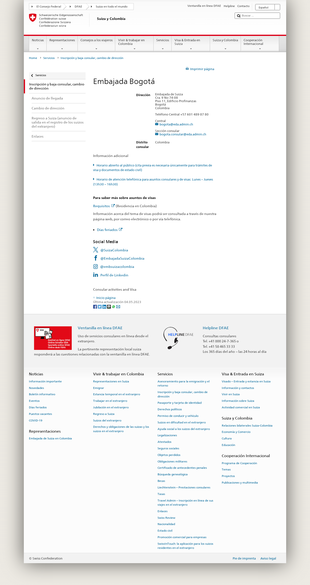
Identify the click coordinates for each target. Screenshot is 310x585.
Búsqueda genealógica (173, 474)
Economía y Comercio (236, 432)
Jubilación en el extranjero (111, 407)
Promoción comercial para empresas (182, 537)
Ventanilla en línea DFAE (100, 328)
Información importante (45, 381)
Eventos (34, 401)
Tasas (161, 494)
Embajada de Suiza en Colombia (50, 438)
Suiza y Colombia (225, 44)
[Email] (118, 306)
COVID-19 (35, 420)
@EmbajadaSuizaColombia (122, 258)
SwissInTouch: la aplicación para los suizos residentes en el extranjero (185, 546)
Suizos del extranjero (107, 420)
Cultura (227, 438)
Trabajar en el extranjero (110, 401)
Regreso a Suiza (104, 414)
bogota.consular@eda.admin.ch (182, 134)
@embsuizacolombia (117, 266)
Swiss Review (166, 517)
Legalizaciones (167, 435)
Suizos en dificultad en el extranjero (182, 422)
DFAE (78, 6)
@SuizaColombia (114, 250)
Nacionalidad (166, 524)
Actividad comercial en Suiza (241, 407)
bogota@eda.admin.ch (176, 124)
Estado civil (165, 530)
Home (33, 58)
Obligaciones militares (172, 461)
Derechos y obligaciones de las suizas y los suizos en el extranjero (121, 429)
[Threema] (109, 306)
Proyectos (228, 476)
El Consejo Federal (48, 6)
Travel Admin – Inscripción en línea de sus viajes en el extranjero (185, 502)
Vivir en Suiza (231, 394)
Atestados (164, 442)
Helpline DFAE (216, 328)
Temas (226, 469)
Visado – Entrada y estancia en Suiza (246, 381)
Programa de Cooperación (239, 463)
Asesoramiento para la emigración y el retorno (184, 383)
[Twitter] (100, 306)
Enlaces (163, 511)
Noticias (37, 44)
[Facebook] (95, 306)
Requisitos (104, 206)
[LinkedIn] (104, 306)
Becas (161, 481)
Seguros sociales (168, 448)
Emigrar (98, 387)
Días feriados (110, 230)
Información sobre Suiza (238, 401)
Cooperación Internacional (260, 44)
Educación (228, 445)
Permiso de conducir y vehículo (178, 416)
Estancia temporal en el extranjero (116, 394)
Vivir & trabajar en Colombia (134, 44)
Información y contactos (238, 387)
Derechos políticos (170, 409)
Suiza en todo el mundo (111, 6)
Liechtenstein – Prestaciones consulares (184, 487)
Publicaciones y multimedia (240, 482)
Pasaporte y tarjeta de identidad (180, 402)
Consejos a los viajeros (96, 44)
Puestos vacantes (40, 414)
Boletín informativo (42, 394)
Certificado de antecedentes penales (182, 468)
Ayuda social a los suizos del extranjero (184, 428)
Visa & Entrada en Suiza (191, 44)
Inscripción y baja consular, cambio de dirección (183, 394)
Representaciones (62, 44)
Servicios (163, 44)
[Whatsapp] (114, 306)
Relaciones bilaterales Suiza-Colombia (247, 425)
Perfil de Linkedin (114, 275)
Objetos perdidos (169, 455)
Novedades (36, 387)
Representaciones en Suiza (111, 381)
